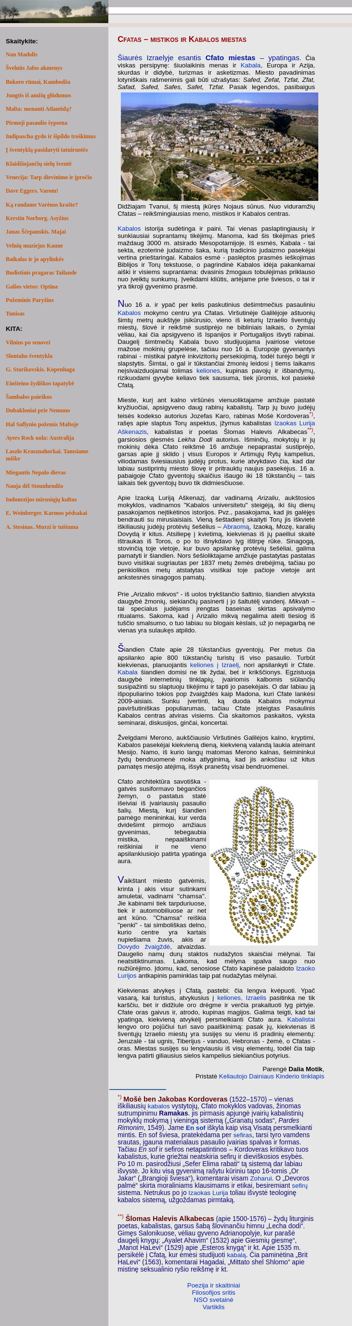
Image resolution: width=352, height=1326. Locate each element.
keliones (208, 370)
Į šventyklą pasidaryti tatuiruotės (47, 149)
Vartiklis (214, 1307)
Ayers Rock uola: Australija (40, 437)
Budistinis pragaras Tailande (41, 272)
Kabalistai (301, 1019)
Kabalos (129, 228)
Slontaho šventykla (29, 356)
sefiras (242, 1135)
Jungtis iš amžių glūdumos (38, 95)
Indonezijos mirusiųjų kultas (41, 499)
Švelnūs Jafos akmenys (34, 68)
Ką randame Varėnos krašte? (42, 204)
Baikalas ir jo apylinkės (35, 259)
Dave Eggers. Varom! (32, 190)
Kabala (251, 65)
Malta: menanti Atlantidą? (39, 108)
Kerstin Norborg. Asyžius (37, 218)
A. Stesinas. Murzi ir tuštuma (42, 527)
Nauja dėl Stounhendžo (34, 486)
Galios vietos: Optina (32, 286)
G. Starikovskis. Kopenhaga (40, 369)
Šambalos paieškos (29, 397)
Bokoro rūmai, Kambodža (38, 82)
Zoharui (261, 1178)
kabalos (159, 1106)
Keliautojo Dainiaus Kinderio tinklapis (272, 1076)
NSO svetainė (213, 1299)
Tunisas (15, 313)
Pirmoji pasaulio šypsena (36, 122)
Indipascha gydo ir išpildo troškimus (51, 136)
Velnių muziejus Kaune (34, 245)
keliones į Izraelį (214, 665)
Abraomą (236, 526)
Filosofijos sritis (213, 1292)
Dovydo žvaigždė (143, 946)
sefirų (300, 1185)
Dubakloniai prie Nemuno (38, 410)
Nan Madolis (22, 54)
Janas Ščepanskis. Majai (36, 231)
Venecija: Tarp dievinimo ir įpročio (49, 177)
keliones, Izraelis (241, 997)
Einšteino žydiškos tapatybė (40, 383)
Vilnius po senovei (28, 342)
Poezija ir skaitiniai (213, 1285)
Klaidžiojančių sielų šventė (39, 163)
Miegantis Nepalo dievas (36, 472)
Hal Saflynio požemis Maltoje (42, 424)
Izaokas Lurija (208, 1192)
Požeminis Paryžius (30, 300)
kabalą (236, 1255)
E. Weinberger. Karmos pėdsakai (46, 513)
